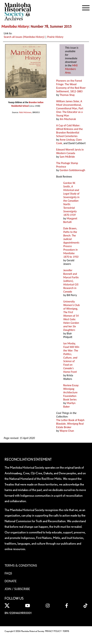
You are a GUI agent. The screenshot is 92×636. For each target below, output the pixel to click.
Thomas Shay (67, 95)
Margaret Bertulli (70, 220)
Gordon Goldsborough (72, 170)
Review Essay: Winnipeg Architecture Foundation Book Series (71, 392)
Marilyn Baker (69, 404)
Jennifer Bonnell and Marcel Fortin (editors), (71, 281)
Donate (11, 581)
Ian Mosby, (71, 357)
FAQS (8, 573)
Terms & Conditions (21, 565)
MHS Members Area (71, 69)
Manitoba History (15, 26)
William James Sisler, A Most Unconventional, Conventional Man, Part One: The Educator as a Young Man (69, 108)
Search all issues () (24, 37)
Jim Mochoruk (68, 119)
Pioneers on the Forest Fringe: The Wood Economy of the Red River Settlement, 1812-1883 (71, 86)
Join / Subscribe (17, 589)
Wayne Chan (67, 430)
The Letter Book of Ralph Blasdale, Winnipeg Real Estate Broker (70, 423)
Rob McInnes (25, 112)
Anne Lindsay (67, 139)
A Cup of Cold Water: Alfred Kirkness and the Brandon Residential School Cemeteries (69, 131)
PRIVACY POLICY (53, 631)
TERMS (66, 631)
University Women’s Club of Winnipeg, (71, 316)
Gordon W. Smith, (71, 199)
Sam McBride (67, 156)
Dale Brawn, (71, 242)
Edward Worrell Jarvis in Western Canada (70, 151)
